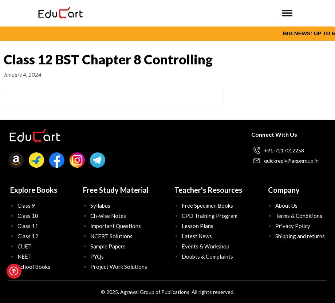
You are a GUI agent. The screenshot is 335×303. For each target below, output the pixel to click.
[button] (287, 13)
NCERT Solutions (111, 236)
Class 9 (26, 205)
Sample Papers (108, 246)
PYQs (97, 256)
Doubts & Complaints (207, 256)
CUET (24, 246)
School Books (33, 266)
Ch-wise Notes (108, 215)
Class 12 (27, 236)
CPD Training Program (209, 215)
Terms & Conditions (298, 215)
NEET (24, 256)
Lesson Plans (197, 226)
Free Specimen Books (207, 205)
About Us (286, 205)
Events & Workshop (205, 246)
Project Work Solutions (118, 266)
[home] (60, 13)
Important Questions (115, 226)
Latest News (197, 236)
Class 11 (27, 226)
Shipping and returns (300, 236)
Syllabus (100, 205)
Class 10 (27, 215)
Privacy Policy (292, 226)
